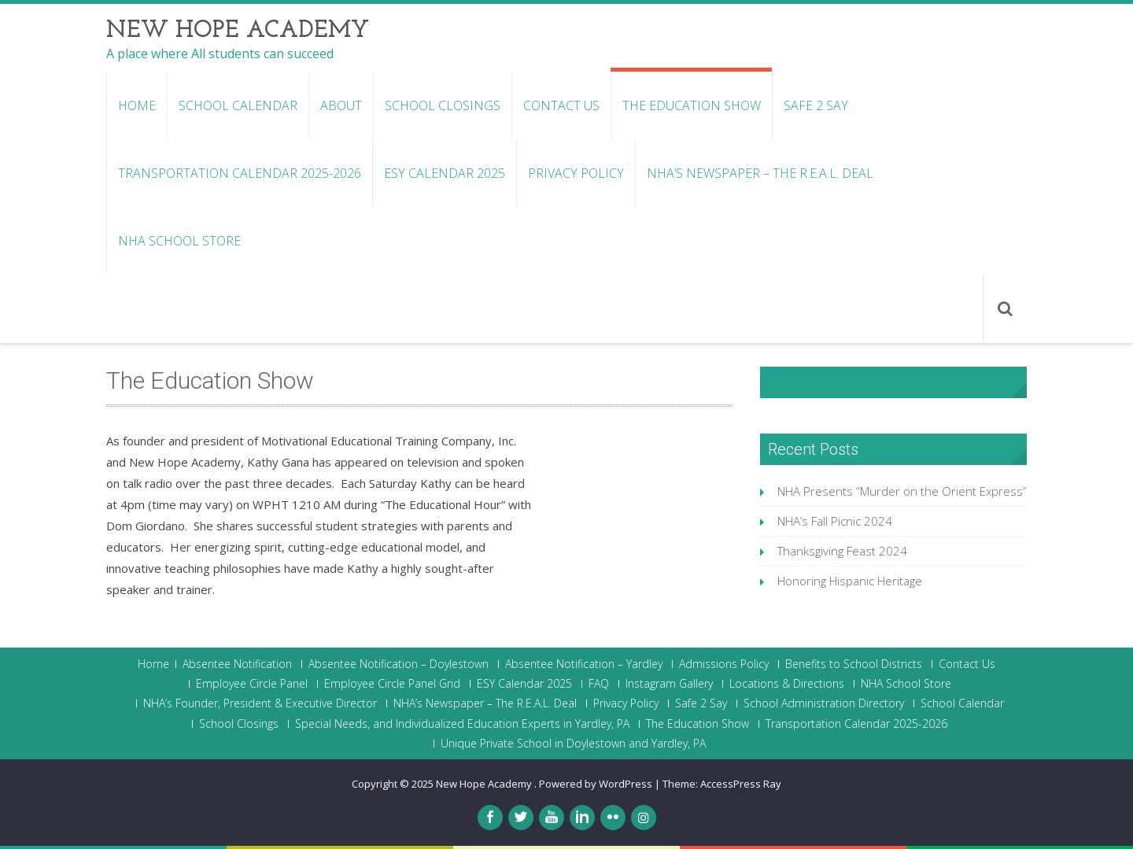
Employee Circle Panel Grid (392, 684)
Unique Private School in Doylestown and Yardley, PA (573, 743)
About (341, 105)
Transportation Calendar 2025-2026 (239, 173)
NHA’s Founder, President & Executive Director (260, 703)
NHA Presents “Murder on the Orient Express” (902, 491)
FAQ (599, 684)
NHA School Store (179, 240)
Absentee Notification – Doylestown (398, 664)
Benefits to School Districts (853, 664)
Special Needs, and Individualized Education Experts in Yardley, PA (462, 724)
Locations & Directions (786, 684)
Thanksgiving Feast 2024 (842, 551)
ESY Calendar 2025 (444, 173)
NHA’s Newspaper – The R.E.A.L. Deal (760, 173)
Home (137, 105)
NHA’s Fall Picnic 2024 (834, 521)
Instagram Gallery (669, 684)
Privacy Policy (576, 173)
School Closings (442, 105)
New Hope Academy (485, 784)
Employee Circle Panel (252, 684)
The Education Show (691, 105)
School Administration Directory (824, 703)
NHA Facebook (820, 382)
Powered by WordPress (595, 784)
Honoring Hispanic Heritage (849, 581)
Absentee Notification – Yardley (583, 664)
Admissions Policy (724, 664)
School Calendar (238, 105)
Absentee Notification (237, 664)
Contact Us (561, 105)
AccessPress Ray (740, 784)
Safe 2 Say (816, 105)
